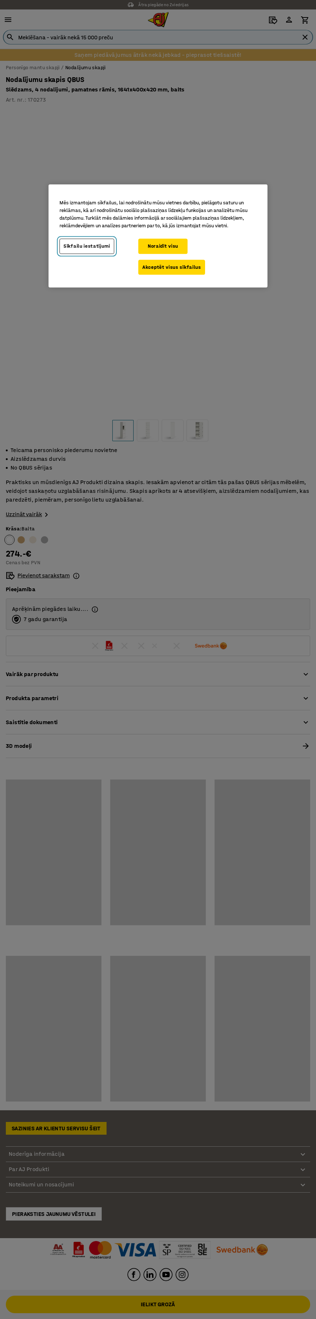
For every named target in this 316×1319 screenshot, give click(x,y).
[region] (158, 235)
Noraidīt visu (163, 246)
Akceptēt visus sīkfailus (171, 267)
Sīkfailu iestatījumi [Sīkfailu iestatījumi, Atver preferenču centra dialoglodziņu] (86, 246)
